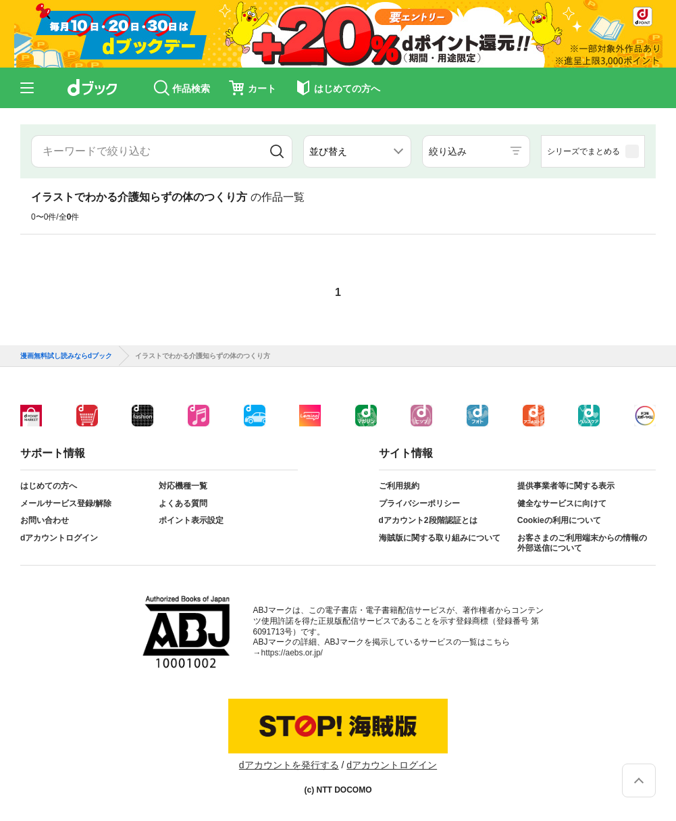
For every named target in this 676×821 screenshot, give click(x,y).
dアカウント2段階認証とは (428, 520)
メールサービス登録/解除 (65, 503)
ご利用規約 (399, 486)
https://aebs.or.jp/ (292, 652)
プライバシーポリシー (419, 503)
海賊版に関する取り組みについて (439, 538)
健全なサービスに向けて (561, 503)
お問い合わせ (44, 520)
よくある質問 (183, 503)
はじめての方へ (48, 486)
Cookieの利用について (559, 520)
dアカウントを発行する (289, 765)
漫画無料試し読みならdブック (66, 356)
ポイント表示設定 (191, 520)
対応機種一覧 (183, 486)
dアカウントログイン (59, 538)
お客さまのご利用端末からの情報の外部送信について (582, 543)
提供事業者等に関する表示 (566, 486)
